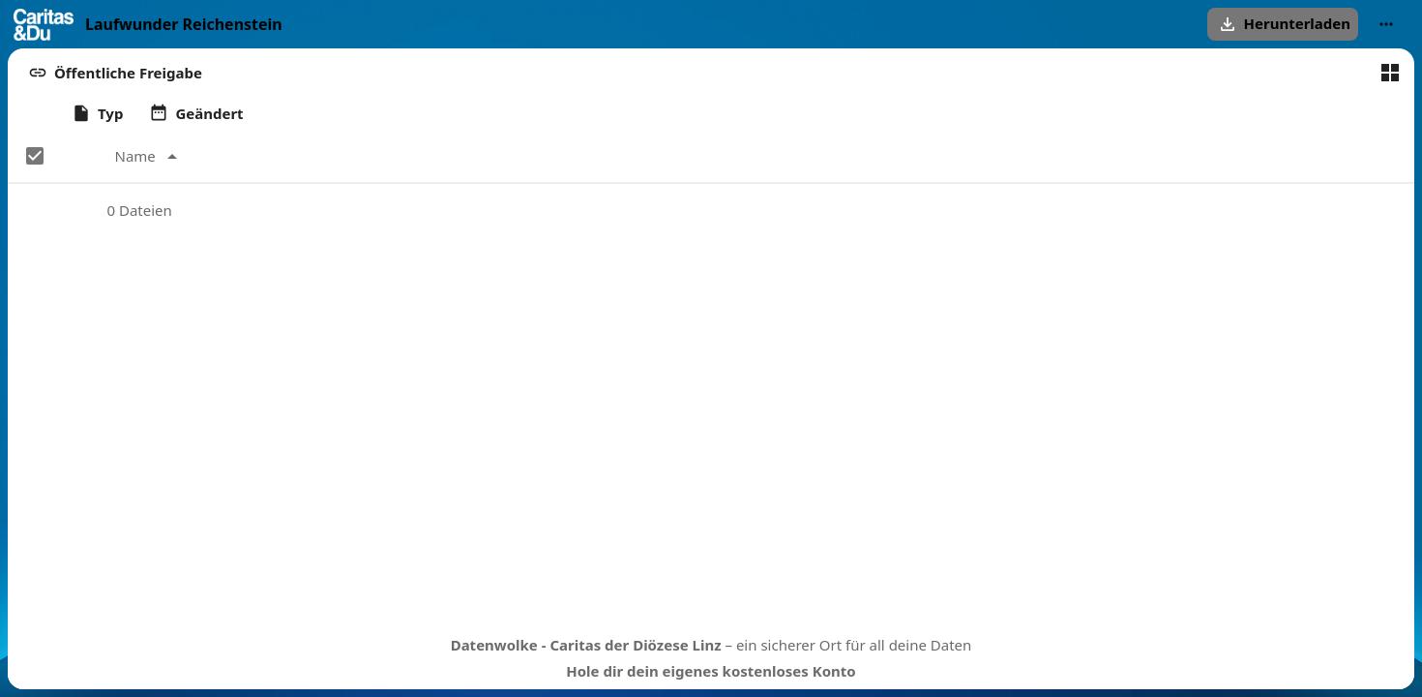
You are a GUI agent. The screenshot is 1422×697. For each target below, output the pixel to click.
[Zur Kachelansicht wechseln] (1390, 72)
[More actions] (1386, 24)
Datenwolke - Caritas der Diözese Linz (586, 644)
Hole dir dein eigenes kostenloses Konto (710, 671)
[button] (1282, 24)
